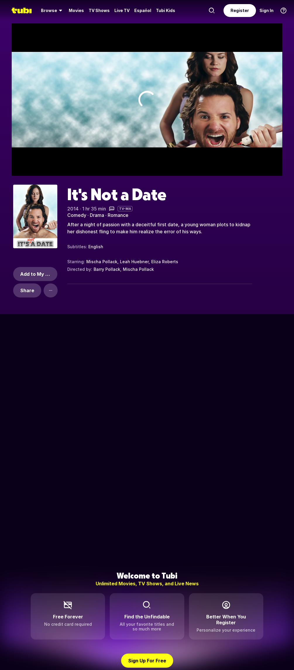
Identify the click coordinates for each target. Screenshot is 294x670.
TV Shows (99, 10)
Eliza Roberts (164, 261)
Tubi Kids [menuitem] (165, 10)
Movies (76, 10)
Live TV (122, 10)
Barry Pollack (107, 269)
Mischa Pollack (101, 261)
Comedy (76, 215)
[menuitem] (52, 10)
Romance (118, 215)
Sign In (266, 10)
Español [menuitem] (142, 10)
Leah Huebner (134, 261)
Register (240, 10)
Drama (97, 215)
